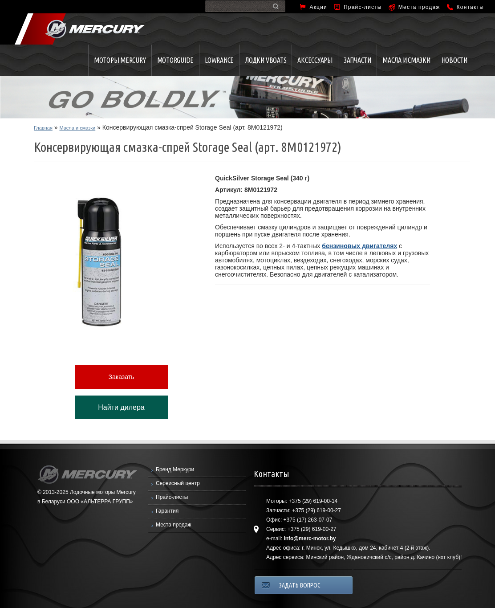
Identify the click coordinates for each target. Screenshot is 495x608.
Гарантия (167, 511)
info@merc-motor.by (310, 538)
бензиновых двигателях (359, 245)
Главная (43, 128)
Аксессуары (315, 60)
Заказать (121, 376)
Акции (318, 7)
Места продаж (419, 7)
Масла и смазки (406, 60)
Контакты (470, 7)
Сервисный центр (178, 483)
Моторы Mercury (120, 60)
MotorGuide (175, 60)
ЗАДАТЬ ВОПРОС (300, 585)
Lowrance (219, 60)
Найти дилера (121, 407)
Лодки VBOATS (265, 60)
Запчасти (357, 60)
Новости (454, 60)
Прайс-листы (363, 7)
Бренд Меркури (175, 469)
